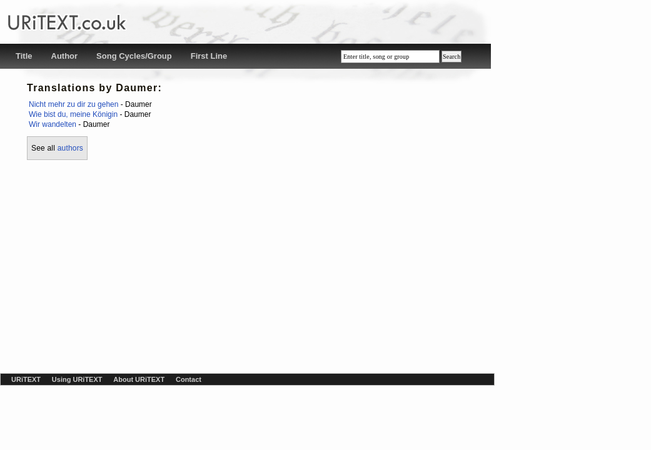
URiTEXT (26, 379)
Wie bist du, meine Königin (73, 114)
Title (24, 56)
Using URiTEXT (77, 379)
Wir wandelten (52, 124)
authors (70, 148)
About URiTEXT (138, 379)
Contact (188, 379)
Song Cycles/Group (134, 56)
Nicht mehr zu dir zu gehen (73, 104)
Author (64, 56)
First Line (209, 56)
